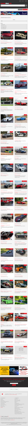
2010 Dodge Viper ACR (18, 225)
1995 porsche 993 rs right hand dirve (19, 357)
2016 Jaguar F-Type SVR (18, 125)
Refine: (2, 23)
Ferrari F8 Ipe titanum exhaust (19, 42)
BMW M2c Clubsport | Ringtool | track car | (6, 291)
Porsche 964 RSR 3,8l (17, 307)
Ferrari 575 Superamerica (4, 108)
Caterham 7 (2, 324)
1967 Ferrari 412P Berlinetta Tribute (19, 341)
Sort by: (14, 19)
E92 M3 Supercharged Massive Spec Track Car (7, 341)
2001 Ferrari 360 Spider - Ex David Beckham (21, 291)
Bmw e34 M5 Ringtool (4, 142)
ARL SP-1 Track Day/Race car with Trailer (6, 307)
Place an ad (25, 9)
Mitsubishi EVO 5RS (3, 125)
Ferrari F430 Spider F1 (18, 58)
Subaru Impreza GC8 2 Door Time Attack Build (21, 324)
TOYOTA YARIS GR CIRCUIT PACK (19, 259)
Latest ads (20, 9)
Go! (26, 5)
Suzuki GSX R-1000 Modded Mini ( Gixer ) (6, 42)
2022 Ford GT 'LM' (3, 58)
